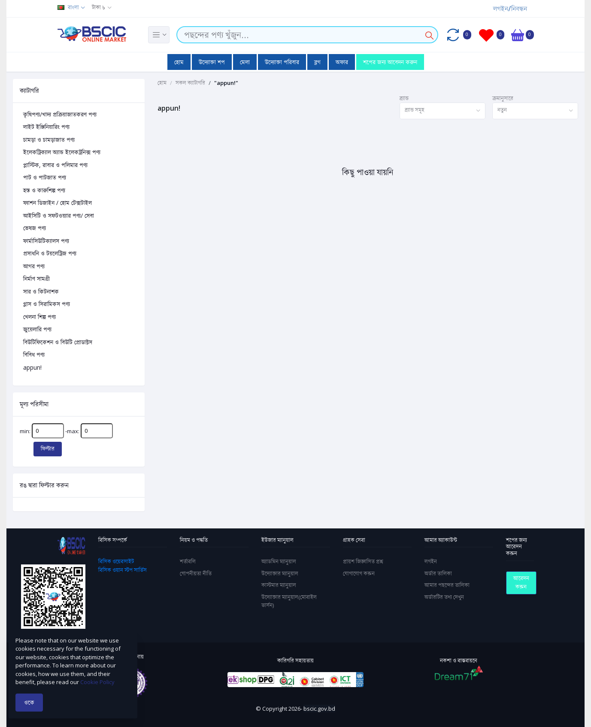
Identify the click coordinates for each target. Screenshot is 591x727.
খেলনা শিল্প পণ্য (39, 317)
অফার (342, 62)
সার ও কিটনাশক (41, 291)
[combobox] (442, 111)
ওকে (29, 702)
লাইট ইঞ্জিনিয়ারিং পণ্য (46, 127)
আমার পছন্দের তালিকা (447, 585)
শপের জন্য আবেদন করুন (390, 62)
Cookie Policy (97, 682)
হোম (179, 62)
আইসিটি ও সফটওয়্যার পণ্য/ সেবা (58, 215)
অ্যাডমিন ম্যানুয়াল (278, 561)
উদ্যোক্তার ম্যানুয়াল (279, 573)
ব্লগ (317, 62)
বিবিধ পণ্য (34, 354)
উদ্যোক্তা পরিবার (282, 62)
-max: (89, 430)
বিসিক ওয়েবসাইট (116, 561)
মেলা (245, 62)
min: (42, 430)
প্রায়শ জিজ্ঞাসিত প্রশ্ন (363, 561)
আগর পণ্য (34, 266)
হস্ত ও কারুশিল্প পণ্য (44, 190)
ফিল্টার (48, 448)
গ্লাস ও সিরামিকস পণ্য (46, 304)
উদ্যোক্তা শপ (212, 62)
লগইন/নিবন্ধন (510, 8)
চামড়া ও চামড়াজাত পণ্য (49, 140)
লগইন (430, 561)
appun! (32, 367)
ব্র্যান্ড (404, 98)
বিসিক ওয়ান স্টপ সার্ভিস (122, 570)
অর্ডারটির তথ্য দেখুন (444, 597)
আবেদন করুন (521, 582)
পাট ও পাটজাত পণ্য (44, 177)
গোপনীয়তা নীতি (196, 573)
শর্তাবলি (188, 561)
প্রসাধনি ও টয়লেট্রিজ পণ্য (49, 253)
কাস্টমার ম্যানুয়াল (278, 585)
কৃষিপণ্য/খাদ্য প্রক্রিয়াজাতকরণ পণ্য (60, 114)
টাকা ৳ (98, 7)
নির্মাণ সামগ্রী (36, 279)
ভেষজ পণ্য (34, 228)
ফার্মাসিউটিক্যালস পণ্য (46, 241)
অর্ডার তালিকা (438, 573)
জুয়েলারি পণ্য (37, 329)
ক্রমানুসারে (502, 98)
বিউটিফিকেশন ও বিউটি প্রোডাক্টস (57, 342)
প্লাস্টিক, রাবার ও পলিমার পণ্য (55, 165)
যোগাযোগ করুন (359, 573)
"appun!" (226, 83)
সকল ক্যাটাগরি (190, 83)
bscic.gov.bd (319, 708)
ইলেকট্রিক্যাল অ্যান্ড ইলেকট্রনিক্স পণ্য (61, 152)
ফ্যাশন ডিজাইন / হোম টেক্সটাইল (57, 203)
